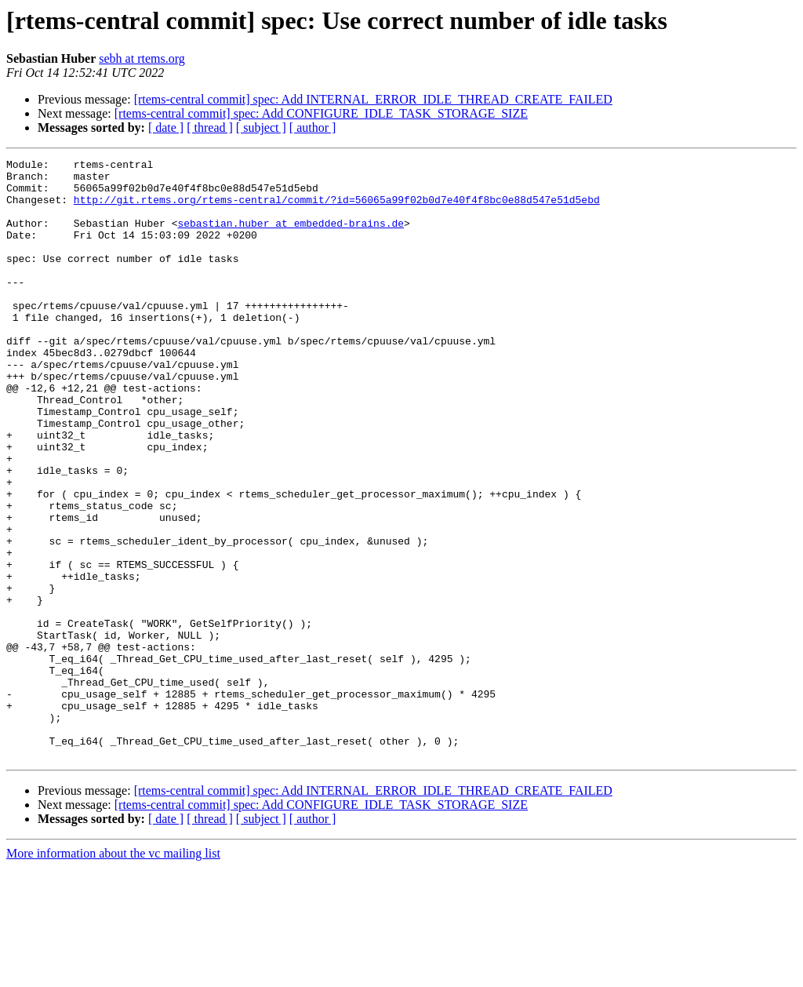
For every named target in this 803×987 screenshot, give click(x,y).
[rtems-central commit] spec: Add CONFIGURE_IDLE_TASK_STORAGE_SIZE (321, 113)
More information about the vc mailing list (113, 973)
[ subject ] (261, 127)
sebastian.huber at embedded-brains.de (290, 237)
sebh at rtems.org (141, 58)
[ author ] (312, 127)
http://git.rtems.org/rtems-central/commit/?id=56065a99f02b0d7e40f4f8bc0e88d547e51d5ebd (337, 209)
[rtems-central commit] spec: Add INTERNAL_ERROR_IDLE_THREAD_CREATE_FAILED (373, 99)
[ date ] (165, 127)
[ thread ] (210, 127)
